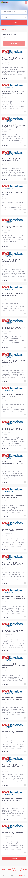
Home (3, 869)
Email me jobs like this (9, 34)
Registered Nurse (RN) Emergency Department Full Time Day (12, 496)
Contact (9, 869)
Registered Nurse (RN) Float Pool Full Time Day (13, 193)
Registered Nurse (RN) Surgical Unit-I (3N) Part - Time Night (13, 395)
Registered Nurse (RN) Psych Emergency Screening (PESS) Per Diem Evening (14, 665)
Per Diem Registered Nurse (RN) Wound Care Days (12, 227)
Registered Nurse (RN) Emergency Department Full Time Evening (12, 563)
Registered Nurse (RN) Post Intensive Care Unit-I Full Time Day (13, 294)
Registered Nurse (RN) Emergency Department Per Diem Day (12, 833)
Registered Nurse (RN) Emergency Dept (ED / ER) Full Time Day (12, 631)
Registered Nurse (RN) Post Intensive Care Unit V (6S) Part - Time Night (13, 429)
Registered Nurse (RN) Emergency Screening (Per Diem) (12, 58)
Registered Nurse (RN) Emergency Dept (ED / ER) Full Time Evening (12, 698)
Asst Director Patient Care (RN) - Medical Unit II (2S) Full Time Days (12, 462)
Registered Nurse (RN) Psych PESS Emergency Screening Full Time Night (13, 597)
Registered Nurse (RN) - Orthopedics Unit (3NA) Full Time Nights (13, 126)
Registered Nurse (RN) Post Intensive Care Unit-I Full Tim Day (13, 260)
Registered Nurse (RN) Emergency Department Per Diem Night (12, 732)
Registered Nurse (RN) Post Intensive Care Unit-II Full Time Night (13, 159)
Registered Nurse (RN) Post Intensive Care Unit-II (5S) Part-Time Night (13, 328)
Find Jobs (14, 22)
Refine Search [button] (4, 29)
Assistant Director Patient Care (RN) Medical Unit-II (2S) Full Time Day (13, 92)
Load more (14, 858)
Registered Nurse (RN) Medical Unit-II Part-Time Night (13, 361)
